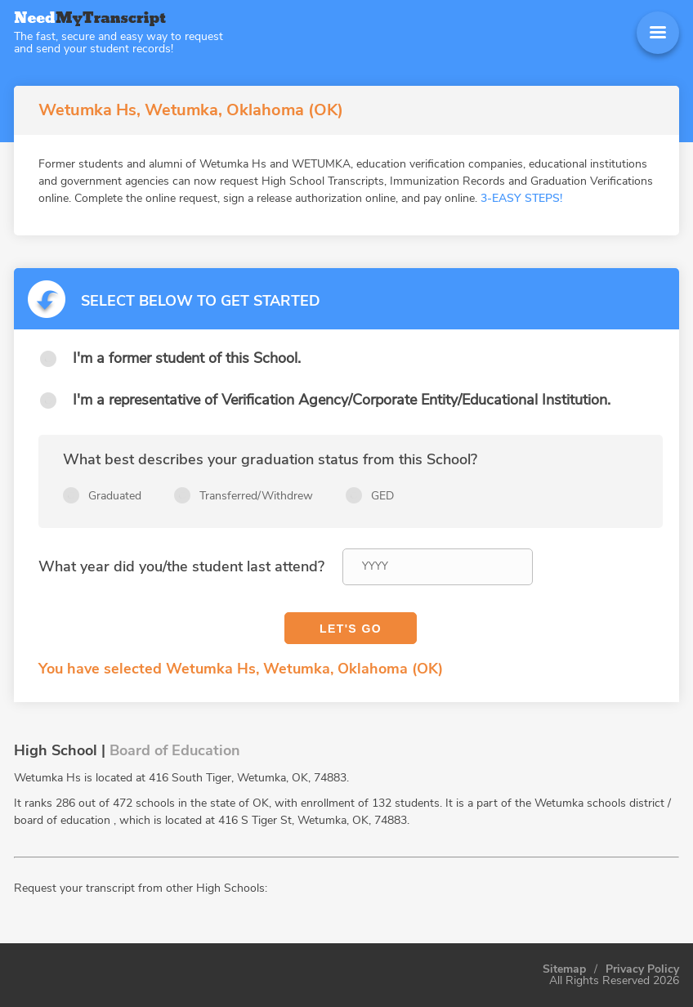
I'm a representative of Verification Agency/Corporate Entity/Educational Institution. (341, 400)
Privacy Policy (642, 969)
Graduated (114, 496)
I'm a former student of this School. (187, 358)
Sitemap (564, 969)
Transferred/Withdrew (256, 496)
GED (382, 496)
